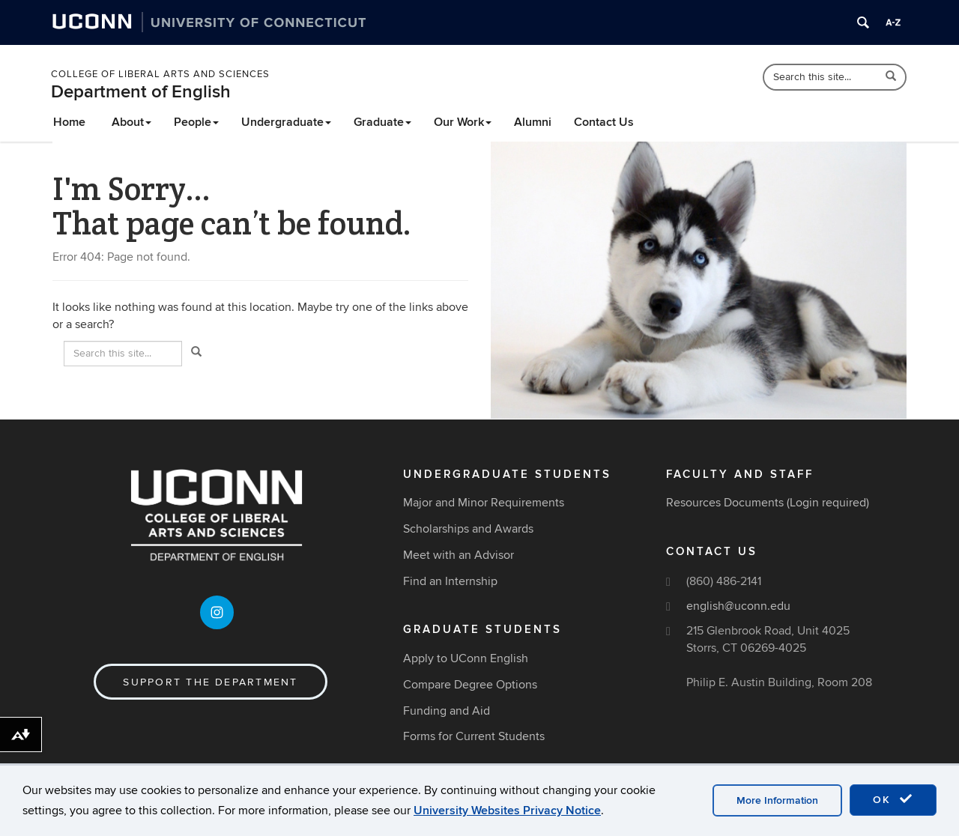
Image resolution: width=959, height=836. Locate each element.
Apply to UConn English (465, 658)
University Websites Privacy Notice (507, 810)
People (196, 122)
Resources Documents (725, 502)
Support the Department (210, 682)
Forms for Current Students (474, 736)
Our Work (462, 122)
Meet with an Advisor (458, 555)
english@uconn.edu (738, 606)
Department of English (141, 92)
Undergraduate (286, 122)
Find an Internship (450, 581)
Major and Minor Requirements (483, 502)
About (131, 122)
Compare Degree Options (470, 684)
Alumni (532, 122)
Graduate (382, 122)
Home (69, 122)
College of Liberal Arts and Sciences (160, 74)
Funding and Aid (446, 710)
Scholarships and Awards (468, 528)
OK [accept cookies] (893, 799)
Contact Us (604, 122)
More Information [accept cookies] (777, 800)
